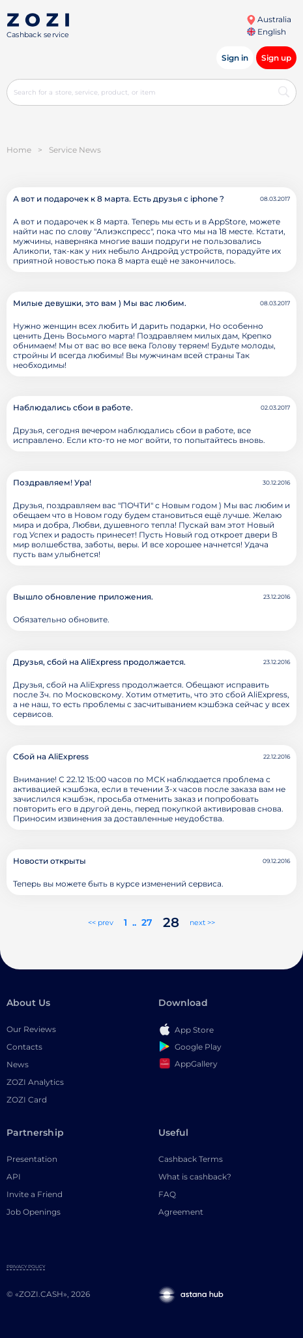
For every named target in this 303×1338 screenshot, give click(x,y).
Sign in (235, 58)
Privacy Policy (26, 1267)
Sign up (276, 58)
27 (146, 922)
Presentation (32, 1159)
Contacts (24, 1047)
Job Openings (34, 1212)
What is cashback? (194, 1176)
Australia (268, 19)
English (266, 31)
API (14, 1176)
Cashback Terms (190, 1159)
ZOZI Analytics (35, 1082)
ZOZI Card (27, 1099)
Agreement (180, 1212)
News (18, 1064)
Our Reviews (31, 1029)
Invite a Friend (35, 1194)
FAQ (167, 1194)
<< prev (100, 922)
